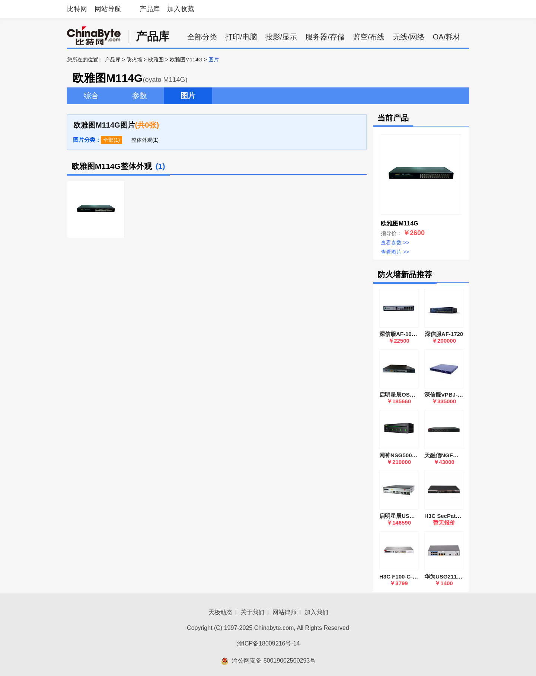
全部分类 (202, 37)
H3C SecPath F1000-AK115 (460, 516)
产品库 (150, 9)
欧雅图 (156, 60)
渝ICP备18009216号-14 (268, 643)
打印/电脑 (241, 37)
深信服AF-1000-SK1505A (411, 334)
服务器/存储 (325, 37)
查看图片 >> (395, 252)
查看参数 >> (395, 243)
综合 (91, 96)
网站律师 (284, 612)
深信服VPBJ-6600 (447, 394)
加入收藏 (180, 9)
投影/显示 (281, 37)
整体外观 (141, 140)
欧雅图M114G (186, 60)
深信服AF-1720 (444, 334)
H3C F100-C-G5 (399, 576)
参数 (139, 96)
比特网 (77, 9)
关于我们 (252, 612)
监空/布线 (369, 37)
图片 (188, 96)
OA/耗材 (446, 37)
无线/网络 (409, 37)
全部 (108, 140)
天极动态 (220, 612)
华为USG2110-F (444, 576)
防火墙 (134, 60)
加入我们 (316, 612)
